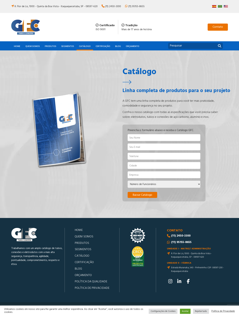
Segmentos (67, 46)
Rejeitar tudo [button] (201, 311)
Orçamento (132, 46)
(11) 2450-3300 (113, 6)
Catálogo (85, 46)
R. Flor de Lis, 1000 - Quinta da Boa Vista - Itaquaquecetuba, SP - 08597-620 (56, 6)
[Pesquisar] (219, 46)
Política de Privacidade (223, 311)
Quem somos (32, 46)
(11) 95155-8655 (136, 6)
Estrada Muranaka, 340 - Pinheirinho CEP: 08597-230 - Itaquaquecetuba (197, 269)
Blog (118, 46)
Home (17, 46)
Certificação (103, 46)
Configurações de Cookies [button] (163, 311)
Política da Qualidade (91, 281)
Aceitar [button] (185, 311)
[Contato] (218, 27)
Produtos (50, 46)
